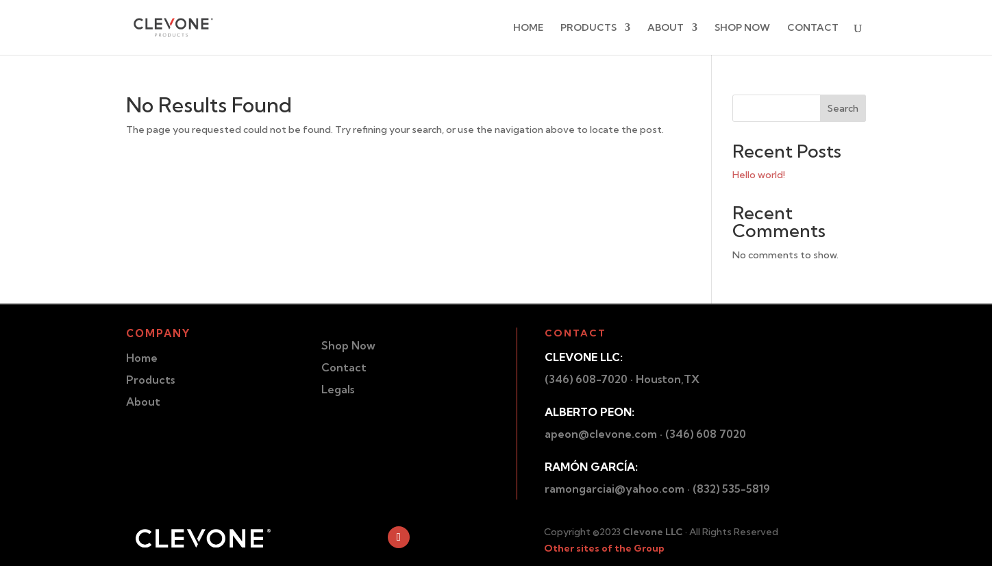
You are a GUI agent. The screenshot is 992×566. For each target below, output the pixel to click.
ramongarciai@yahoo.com (614, 488)
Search (843, 108)
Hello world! (758, 175)
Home (142, 358)
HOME (528, 28)
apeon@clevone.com (601, 434)
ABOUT (665, 28)
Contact (344, 367)
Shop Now (348, 345)
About (143, 401)
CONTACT (813, 28)
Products (150, 379)
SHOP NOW (742, 28)
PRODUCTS (588, 28)
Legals (337, 389)
